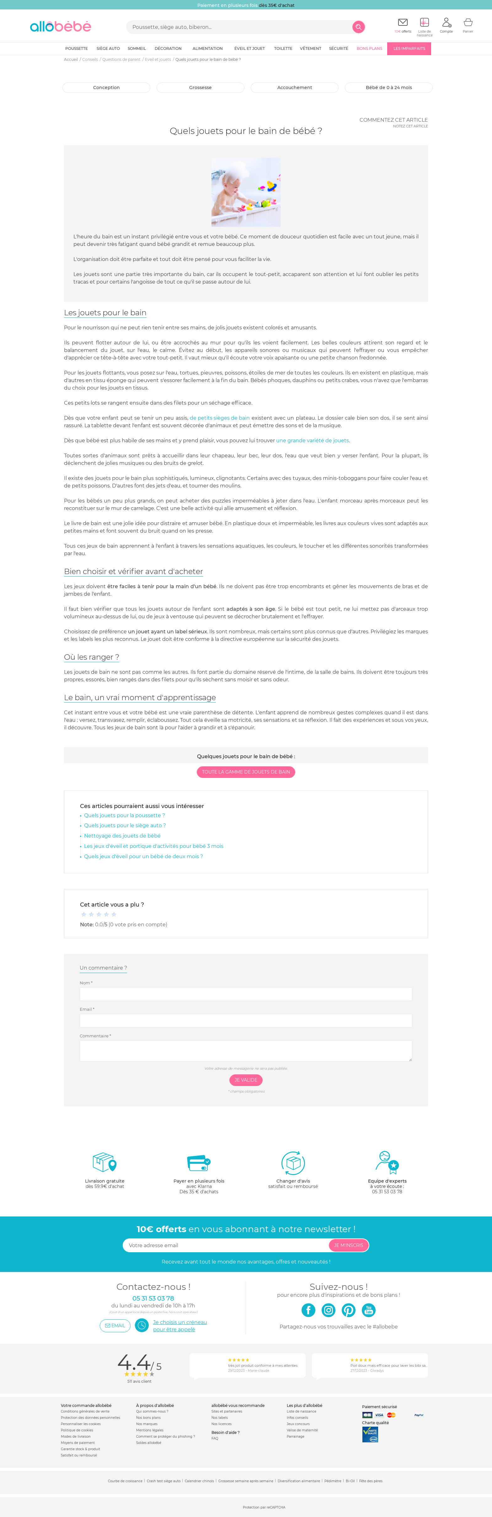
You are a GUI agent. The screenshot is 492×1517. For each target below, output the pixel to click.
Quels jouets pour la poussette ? (124, 815)
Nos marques (147, 1424)
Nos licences (221, 1424)
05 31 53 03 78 (387, 1192)
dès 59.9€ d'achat (105, 1172)
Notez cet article (410, 126)
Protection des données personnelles (90, 1418)
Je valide (246, 1080)
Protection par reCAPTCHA (264, 1507)
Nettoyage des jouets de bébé (122, 836)
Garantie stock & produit (80, 1449)
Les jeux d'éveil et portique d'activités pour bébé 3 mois (153, 846)
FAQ (214, 1438)
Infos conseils (297, 1418)
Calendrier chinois (199, 1481)
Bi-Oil (350, 1481)
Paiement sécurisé (379, 1406)
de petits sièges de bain (220, 418)
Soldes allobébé (148, 1443)
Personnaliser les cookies (81, 1424)
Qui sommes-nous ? (152, 1411)
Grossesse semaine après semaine (245, 1481)
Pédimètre (332, 1481)
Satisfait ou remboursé (79, 1455)
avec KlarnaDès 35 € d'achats (199, 1172)
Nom (86, 982)
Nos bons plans (148, 1418)
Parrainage (295, 1436)
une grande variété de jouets (312, 441)
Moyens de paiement (78, 1443)
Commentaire (95, 1035)
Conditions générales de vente (85, 1411)
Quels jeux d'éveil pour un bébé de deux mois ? (143, 857)
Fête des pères (370, 1481)
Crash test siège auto (163, 1481)
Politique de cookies (77, 1430)
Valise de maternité (302, 1430)
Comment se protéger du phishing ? (165, 1436)
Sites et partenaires (226, 1411)
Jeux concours (298, 1424)
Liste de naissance (301, 1411)
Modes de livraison (76, 1436)
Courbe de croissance (125, 1481)
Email (87, 1009)
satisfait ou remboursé (293, 1169)
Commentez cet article (394, 120)
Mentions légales (149, 1430)
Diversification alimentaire (299, 1481)
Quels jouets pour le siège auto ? (125, 825)
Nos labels (219, 1418)
